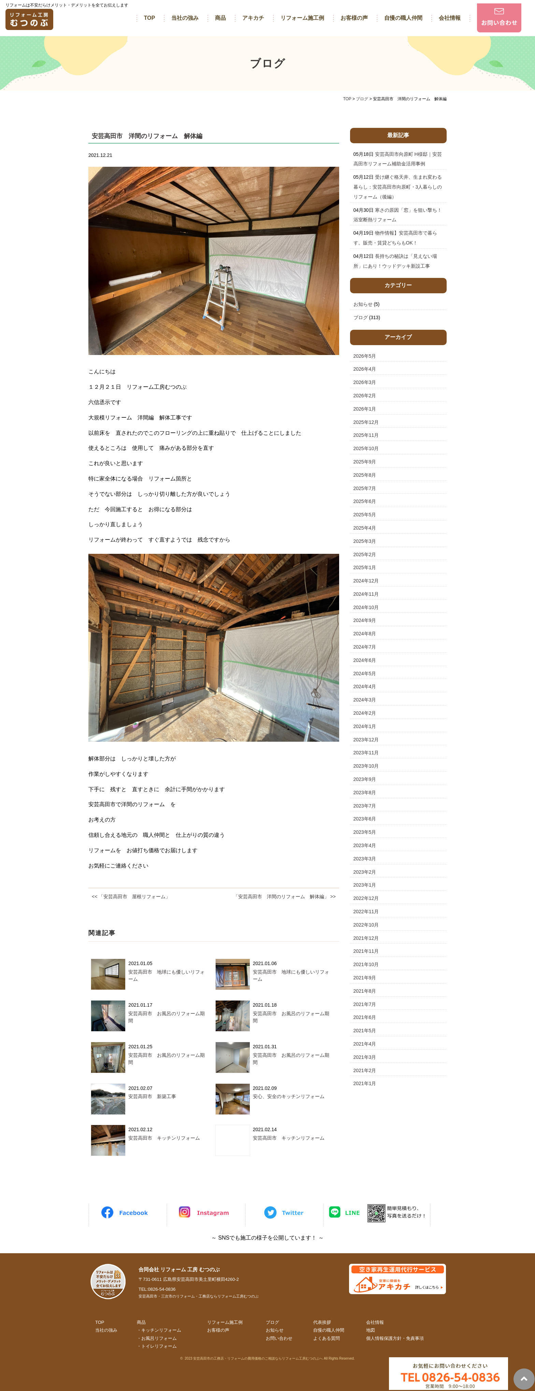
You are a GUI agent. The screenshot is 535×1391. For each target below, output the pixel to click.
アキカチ (253, 18)
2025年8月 (364, 475)
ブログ (360, 317)
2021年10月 (366, 964)
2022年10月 (366, 925)
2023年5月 (364, 832)
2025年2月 (364, 554)
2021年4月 (364, 1044)
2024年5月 (364, 673)
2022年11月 (366, 911)
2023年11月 (366, 752)
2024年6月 (364, 660)
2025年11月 (366, 435)
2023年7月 (364, 806)
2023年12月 (366, 739)
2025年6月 (364, 501)
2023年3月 (364, 858)
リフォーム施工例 (302, 18)
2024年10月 (366, 607)
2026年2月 (364, 395)
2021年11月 (366, 951)
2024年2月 (364, 713)
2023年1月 (364, 885)
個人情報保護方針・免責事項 (395, 1338)
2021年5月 (364, 1030)
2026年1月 (364, 409)
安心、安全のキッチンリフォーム (288, 1096)
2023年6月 (364, 819)
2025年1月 (364, 567)
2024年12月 (366, 580)
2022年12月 (366, 898)
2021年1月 (364, 1083)
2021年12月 (366, 938)
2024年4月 (364, 686)
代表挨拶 (322, 1322)
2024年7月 (364, 647)
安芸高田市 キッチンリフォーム (164, 1138)
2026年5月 (364, 356)
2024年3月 (364, 699)
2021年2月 (364, 1070)
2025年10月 (366, 448)
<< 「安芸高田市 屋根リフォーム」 (131, 896)
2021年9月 (364, 977)
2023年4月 (364, 845)
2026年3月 (364, 382)
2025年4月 (364, 528)
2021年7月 (364, 1004)
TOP (149, 18)
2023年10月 (366, 766)
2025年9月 (364, 461)
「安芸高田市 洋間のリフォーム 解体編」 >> (284, 896)
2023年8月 (364, 792)
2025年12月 (366, 422)
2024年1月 (364, 726)
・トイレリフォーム (157, 1346)
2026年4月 (364, 369)
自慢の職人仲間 (403, 18)
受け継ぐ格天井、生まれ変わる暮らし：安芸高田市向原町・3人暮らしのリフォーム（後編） (397, 186)
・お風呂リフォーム (157, 1338)
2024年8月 (364, 633)
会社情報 (450, 18)
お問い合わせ (279, 1338)
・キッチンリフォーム (159, 1330)
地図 (370, 1330)
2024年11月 (366, 594)
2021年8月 (364, 991)
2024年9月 (364, 620)
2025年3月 (364, 541)
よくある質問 (326, 1338)
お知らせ (363, 304)
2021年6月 (364, 1017)
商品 (220, 18)
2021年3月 (364, 1057)
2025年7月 (364, 488)
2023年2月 (364, 872)
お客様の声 (354, 18)
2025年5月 (364, 514)
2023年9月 (364, 779)
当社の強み (185, 18)
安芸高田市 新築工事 (152, 1096)
